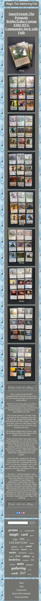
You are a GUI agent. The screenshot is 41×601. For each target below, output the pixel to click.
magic (14, 534)
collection (18, 542)
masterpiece (29, 565)
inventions (23, 553)
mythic (12, 552)
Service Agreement (21, 597)
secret (12, 564)
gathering (18, 568)
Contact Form (21, 590)
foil (22, 573)
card (24, 534)
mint (20, 564)
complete (25, 560)
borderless (14, 559)
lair (32, 560)
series (11, 557)
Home (21, 583)
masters (24, 549)
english (30, 569)
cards (14, 573)
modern (28, 540)
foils (18, 556)
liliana (32, 543)
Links (21, 586)
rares (21, 531)
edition (26, 556)
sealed (28, 546)
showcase (15, 549)
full (33, 557)
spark (31, 535)
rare (22, 538)
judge (15, 539)
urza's (21, 547)
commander (30, 530)
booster (29, 574)
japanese (14, 547)
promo (13, 530)
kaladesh (31, 553)
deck (30, 549)
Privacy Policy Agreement (21, 593)
